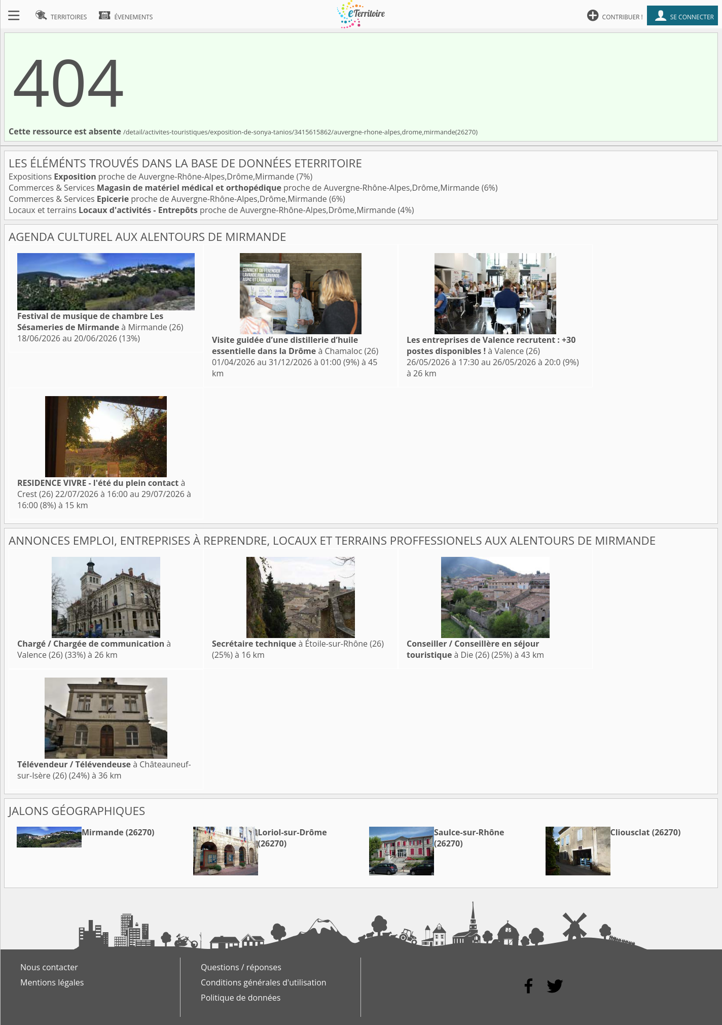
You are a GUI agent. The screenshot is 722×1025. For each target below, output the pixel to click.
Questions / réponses (241, 967)
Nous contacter (49, 967)
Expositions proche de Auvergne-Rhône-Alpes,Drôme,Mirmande (152, 176)
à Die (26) (473, 649)
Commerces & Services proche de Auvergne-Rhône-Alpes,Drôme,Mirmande (245, 187)
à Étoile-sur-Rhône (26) (298, 643)
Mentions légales (52, 982)
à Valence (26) (491, 345)
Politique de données (240, 997)
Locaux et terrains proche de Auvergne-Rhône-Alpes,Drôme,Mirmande (203, 210)
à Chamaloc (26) (295, 345)
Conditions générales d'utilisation (264, 982)
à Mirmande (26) (100, 321)
